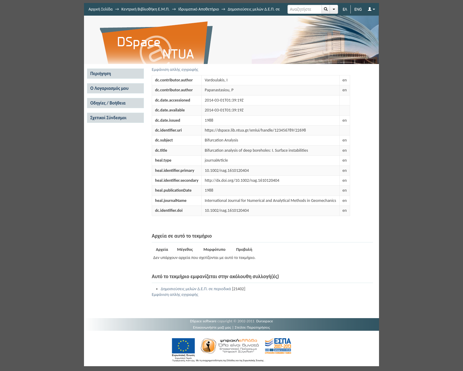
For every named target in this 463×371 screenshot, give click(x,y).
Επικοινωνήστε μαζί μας (212, 327)
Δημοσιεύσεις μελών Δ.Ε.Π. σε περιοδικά (196, 288)
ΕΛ (345, 9)
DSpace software (203, 321)
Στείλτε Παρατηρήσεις (252, 327)
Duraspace (264, 321)
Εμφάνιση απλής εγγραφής (175, 69)
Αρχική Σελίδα (101, 9)
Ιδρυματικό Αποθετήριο (198, 9)
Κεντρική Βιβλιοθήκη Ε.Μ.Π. (145, 9)
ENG (358, 9)
